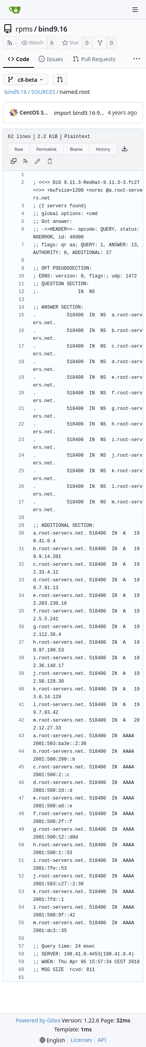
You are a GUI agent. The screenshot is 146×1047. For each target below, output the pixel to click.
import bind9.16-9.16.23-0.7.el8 (94, 113)
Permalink (46, 149)
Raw (19, 149)
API (102, 1039)
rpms (24, 29)
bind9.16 (52, 29)
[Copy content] (13, 161)
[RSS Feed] (9, 42)
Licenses (81, 1039)
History (103, 149)
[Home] (15, 10)
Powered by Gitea (38, 1020)
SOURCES (43, 91)
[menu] (52, 1040)
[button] (60, 79)
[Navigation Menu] (135, 10)
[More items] (136, 59)
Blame (76, 149)
